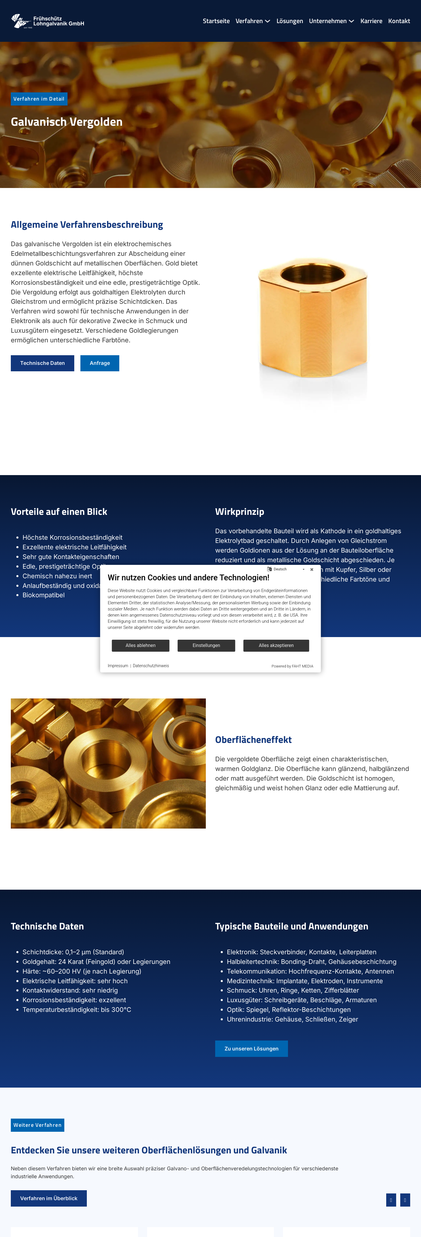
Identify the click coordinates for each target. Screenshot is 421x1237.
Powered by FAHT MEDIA (292, 666)
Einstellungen (206, 645)
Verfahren (249, 21)
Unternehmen (328, 21)
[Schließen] (312, 569)
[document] (210, 606)
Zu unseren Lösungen (252, 1049)
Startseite (216, 21)
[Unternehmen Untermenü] (351, 21)
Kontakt (399, 21)
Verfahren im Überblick (48, 1198)
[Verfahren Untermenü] (267, 21)
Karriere (371, 21)
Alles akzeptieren (276, 645)
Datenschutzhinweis (151, 665)
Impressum (118, 665)
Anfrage (100, 363)
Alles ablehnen (141, 645)
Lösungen (290, 21)
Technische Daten (42, 363)
